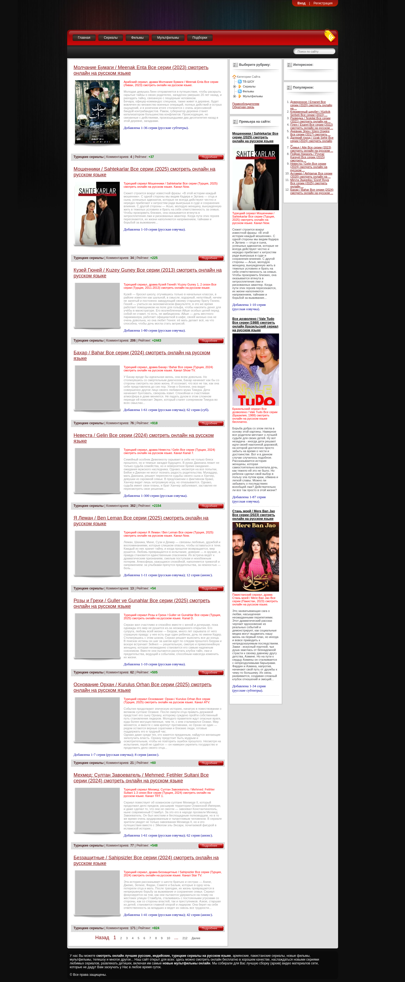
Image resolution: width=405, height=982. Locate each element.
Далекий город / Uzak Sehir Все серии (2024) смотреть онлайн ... (312, 141)
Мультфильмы (168, 38)
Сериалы (111, 38)
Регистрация (322, 3)
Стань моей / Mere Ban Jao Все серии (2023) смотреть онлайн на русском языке (253, 515)
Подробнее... (211, 157)
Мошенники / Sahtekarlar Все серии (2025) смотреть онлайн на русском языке (255, 137)
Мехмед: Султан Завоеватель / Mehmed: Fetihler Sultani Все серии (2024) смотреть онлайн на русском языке (141, 777)
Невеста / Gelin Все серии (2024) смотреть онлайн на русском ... (309, 167)
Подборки (200, 38)
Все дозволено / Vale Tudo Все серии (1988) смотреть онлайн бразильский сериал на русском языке (255, 324)
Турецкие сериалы (89, 157)
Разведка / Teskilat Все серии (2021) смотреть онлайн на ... (310, 119)
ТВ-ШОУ (248, 81)
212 (185, 938)
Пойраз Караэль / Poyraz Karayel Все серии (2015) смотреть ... (307, 157)
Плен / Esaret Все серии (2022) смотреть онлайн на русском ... (311, 126)
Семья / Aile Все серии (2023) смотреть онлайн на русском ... (311, 149)
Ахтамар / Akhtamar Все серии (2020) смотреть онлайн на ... (311, 175)
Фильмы (137, 38)
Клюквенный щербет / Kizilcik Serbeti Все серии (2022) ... (310, 113)
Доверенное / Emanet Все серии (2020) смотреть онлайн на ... (311, 105)
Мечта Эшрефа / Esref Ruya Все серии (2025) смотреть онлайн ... (309, 183)
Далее (196, 938)
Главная (84, 38)
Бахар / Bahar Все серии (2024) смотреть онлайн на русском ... (311, 191)
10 (168, 938)
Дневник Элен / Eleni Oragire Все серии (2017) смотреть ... (310, 132)
